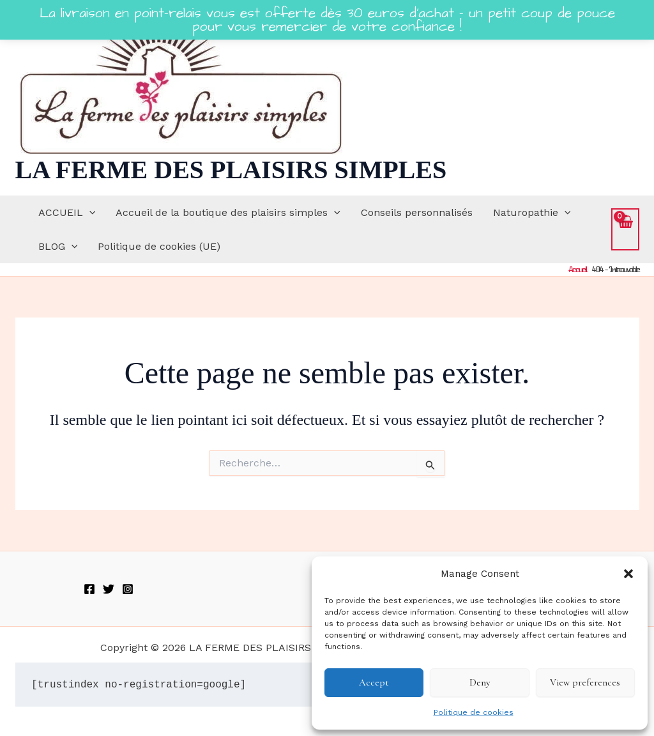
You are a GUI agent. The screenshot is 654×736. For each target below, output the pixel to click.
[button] (628, 573)
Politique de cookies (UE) (159, 246)
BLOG (58, 246)
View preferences (585, 682)
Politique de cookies (473, 712)
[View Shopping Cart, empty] (625, 229)
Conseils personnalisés (417, 212)
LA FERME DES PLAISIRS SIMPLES (231, 169)
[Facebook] (89, 589)
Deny (479, 682)
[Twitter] (108, 589)
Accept (374, 682)
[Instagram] (127, 589)
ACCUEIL (67, 212)
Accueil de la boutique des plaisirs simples (228, 212)
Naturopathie (532, 212)
